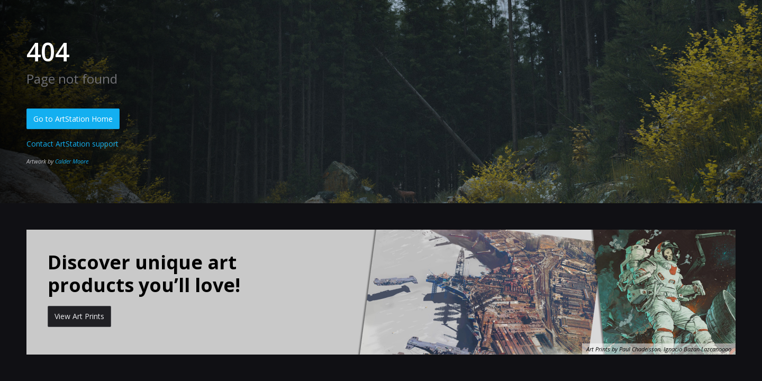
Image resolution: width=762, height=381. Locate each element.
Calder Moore (71, 161)
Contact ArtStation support (72, 144)
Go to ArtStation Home (73, 119)
